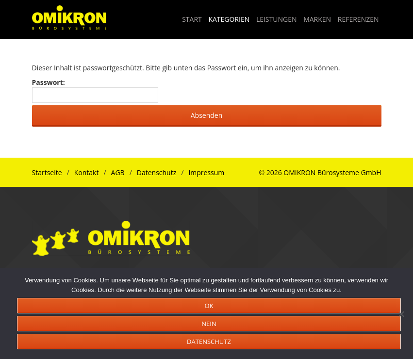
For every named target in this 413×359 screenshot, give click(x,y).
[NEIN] (401, 314)
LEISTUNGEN (276, 19)
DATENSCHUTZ (209, 341)
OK (208, 305)
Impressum (206, 172)
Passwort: (95, 90)
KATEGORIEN (228, 19)
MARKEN (317, 19)
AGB (118, 172)
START (192, 19)
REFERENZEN (358, 19)
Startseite (47, 172)
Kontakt (86, 172)
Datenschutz (156, 172)
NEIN (208, 323)
